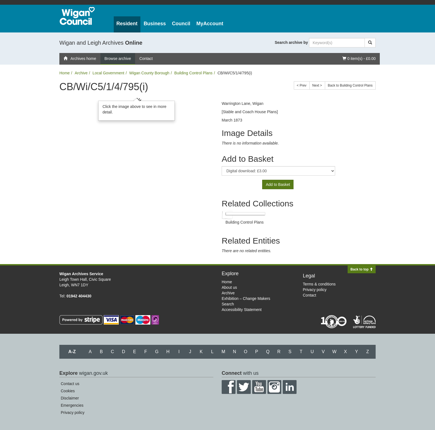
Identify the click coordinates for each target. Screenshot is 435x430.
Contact (146, 58)
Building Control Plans (193, 73)
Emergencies (72, 405)
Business (155, 23)
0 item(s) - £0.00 (359, 58)
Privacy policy (315, 289)
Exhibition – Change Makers (246, 298)
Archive (81, 73)
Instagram (274, 387)
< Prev (302, 85)
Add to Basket (278, 184)
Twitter (244, 387)
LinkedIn (290, 387)
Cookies (68, 391)
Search (228, 304)
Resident (127, 23)
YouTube (259, 387)
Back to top (361, 269)
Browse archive (118, 58)
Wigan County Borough (149, 73)
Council (181, 23)
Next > (317, 85)
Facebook (229, 387)
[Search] (370, 42)
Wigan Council (77, 16)
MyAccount (209, 23)
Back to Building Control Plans (350, 85)
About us (229, 287)
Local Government (108, 73)
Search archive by (291, 42)
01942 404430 (79, 296)
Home (64, 73)
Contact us (70, 383)
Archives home (80, 58)
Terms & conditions (319, 284)
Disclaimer (70, 398)
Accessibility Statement (242, 309)
